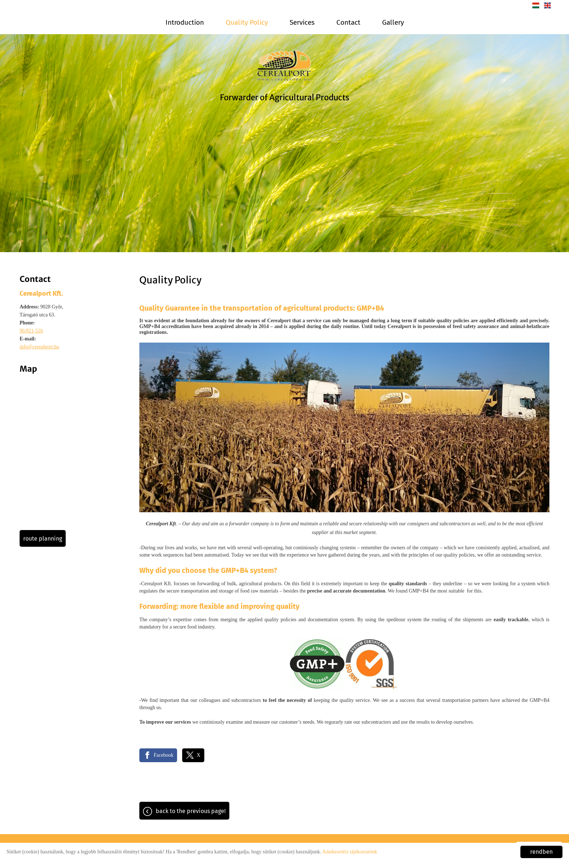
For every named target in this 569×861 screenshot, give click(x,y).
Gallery (393, 22)
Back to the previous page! (191, 811)
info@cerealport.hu (39, 346)
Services (302, 22)
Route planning (42, 538)
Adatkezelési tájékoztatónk (349, 851)
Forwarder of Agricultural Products (284, 97)
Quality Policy (247, 22)
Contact (348, 22)
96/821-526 (31, 331)
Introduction (184, 22)
